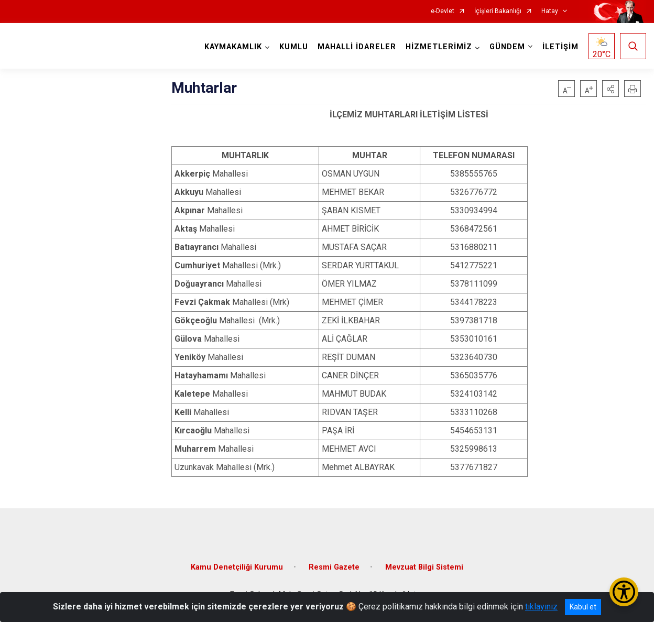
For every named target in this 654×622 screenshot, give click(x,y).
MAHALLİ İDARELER (357, 46)
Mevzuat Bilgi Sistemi (424, 567)
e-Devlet (442, 11)
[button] (610, 88)
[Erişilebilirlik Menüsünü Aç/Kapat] (623, 591)
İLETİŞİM (560, 46)
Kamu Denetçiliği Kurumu (237, 567)
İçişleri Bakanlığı (497, 11)
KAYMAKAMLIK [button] (233, 46)
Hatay (549, 11)
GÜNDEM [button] (507, 46)
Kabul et (583, 607)
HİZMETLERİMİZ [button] (439, 46)
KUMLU (293, 46)
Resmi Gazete (334, 567)
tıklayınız (541, 607)
